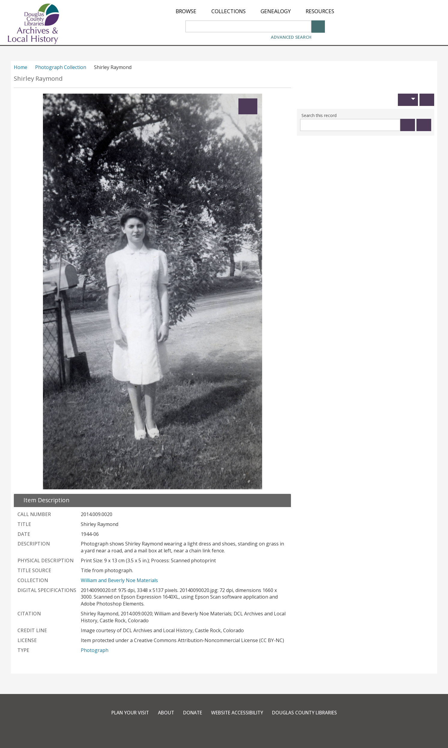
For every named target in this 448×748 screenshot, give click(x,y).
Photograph (94, 650)
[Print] (426, 100)
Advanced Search (291, 37)
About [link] (162, 712)
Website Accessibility (237, 712)
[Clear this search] (423, 125)
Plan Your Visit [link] (125, 712)
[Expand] (247, 106)
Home (20, 67)
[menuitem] (186, 11)
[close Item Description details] (42, 500)
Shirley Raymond (38, 78)
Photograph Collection (60, 67)
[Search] (318, 26)
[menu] (255, 11)
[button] (408, 100)
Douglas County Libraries (308, 712)
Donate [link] (190, 712)
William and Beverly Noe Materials (119, 580)
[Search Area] (248, 26)
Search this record (319, 115)
